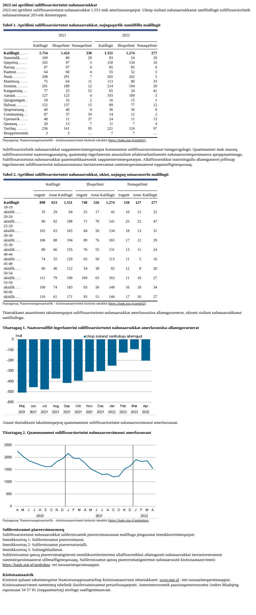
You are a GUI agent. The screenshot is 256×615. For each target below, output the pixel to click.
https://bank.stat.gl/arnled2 (127, 303)
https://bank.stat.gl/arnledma (128, 520)
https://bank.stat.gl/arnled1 (127, 140)
